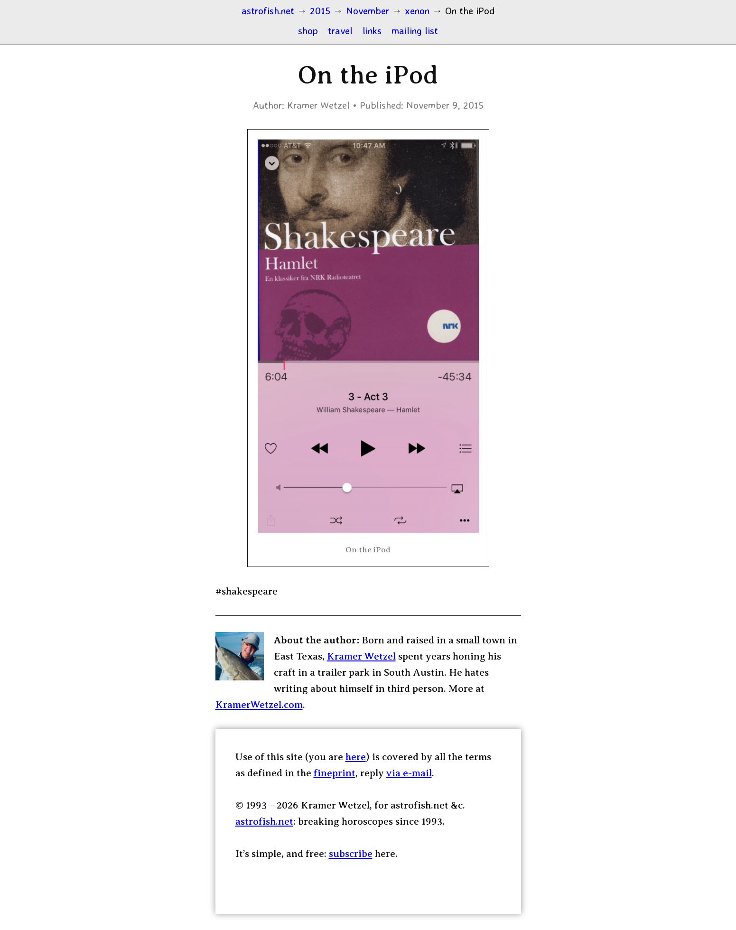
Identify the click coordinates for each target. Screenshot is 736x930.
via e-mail (409, 773)
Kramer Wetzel (361, 656)
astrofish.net (264, 821)
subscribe (351, 853)
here (355, 757)
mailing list (414, 30)
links (372, 30)
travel (340, 30)
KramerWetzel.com (259, 704)
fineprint (334, 773)
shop (308, 30)
